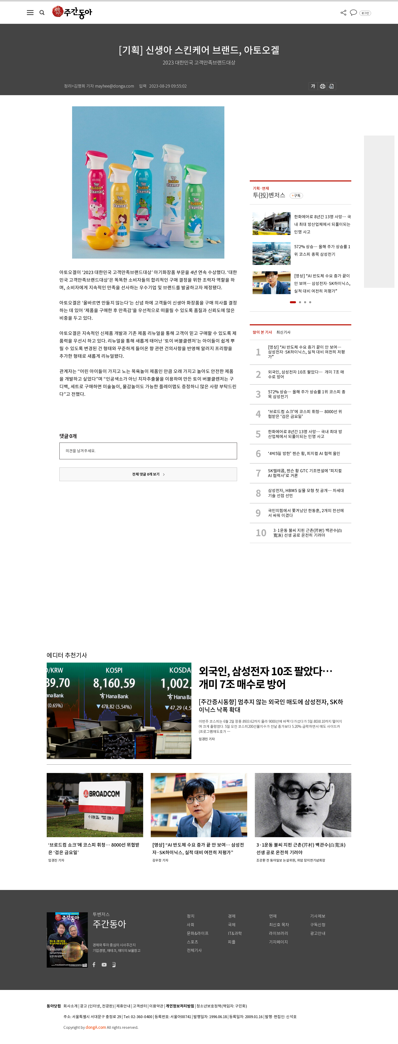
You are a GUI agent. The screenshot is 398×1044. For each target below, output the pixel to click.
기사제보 (317, 916)
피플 (232, 942)
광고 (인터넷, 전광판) (97, 1006)
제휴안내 (123, 1006)
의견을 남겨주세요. (80, 450)
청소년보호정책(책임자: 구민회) (221, 1006)
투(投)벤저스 (269, 195)
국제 (232, 924)
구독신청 (317, 924)
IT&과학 (235, 933)
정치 (190, 916)
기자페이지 (278, 942)
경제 (232, 916)
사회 (190, 924)
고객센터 (140, 1006)
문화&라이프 (198, 933)
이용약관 (156, 1006)
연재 (273, 916)
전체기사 (194, 950)
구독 (297, 195)
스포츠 (192, 942)
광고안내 (317, 933)
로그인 (365, 13)
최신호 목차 (279, 924)
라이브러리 (278, 933)
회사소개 (70, 1006)
